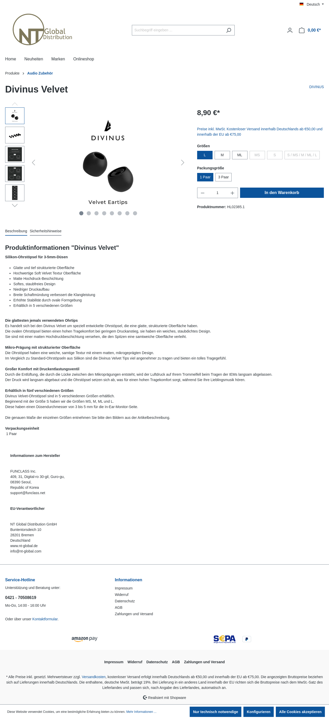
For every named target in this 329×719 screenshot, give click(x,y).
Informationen (128, 580)
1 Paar (205, 177)
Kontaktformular (45, 619)
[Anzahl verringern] (202, 193)
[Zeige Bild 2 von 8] (89, 213)
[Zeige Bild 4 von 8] (104, 213)
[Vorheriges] (33, 162)
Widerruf (122, 595)
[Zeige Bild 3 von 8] (97, 213)
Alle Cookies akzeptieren (300, 712)
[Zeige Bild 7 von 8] (127, 213)
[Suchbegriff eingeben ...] (177, 30)
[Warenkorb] (310, 30)
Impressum (124, 588)
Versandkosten (94, 677)
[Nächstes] (183, 162)
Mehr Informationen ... (141, 712)
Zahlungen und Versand (134, 614)
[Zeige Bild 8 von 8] (135, 213)
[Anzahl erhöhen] (232, 193)
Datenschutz (125, 601)
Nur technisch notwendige (215, 712)
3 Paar (223, 177)
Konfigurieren (258, 712)
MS (257, 155)
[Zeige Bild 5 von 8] (112, 213)
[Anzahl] (217, 193)
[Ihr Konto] (290, 30)
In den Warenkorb (282, 192)
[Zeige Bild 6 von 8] (119, 213)
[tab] (16, 231)
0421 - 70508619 (20, 597)
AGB (119, 607)
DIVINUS (316, 87)
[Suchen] (229, 30)
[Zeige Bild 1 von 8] (81, 213)
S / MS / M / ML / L (302, 155)
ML (239, 155)
